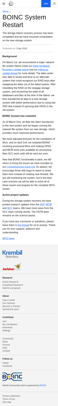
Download (7, 327)
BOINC (42, 385)
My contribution (9, 324)
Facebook (7, 366)
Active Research (10, 282)
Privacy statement (11, 396)
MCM (49, 204)
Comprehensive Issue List (21, 167)
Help (4, 348)
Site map (6, 402)
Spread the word (10, 309)
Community (8, 338)
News (5, 11)
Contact (6, 351)
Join (4, 321)
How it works (8, 300)
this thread (23, 225)
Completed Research (12, 285)
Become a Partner (11, 306)
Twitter (5, 363)
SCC (9, 208)
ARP (42, 204)
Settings (6, 330)
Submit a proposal (11, 288)
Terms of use (8, 399)
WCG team (8, 238)
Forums (6, 344)
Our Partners (8, 303)
